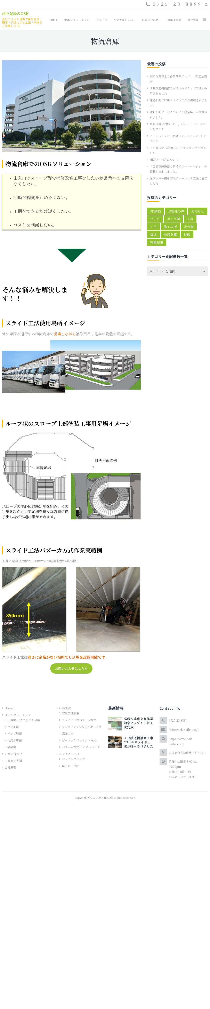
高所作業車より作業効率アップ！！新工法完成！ (138, 722)
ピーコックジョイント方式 (79, 740)
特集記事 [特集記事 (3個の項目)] (156, 242)
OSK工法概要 (70, 713)
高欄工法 (67, 733)
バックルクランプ (73, 759)
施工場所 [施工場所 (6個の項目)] (170, 226)
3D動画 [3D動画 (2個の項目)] (155, 211)
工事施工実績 (13, 761)
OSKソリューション (18, 715)
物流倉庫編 (14, 740)
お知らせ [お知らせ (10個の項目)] (197, 211)
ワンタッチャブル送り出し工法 (82, 727)
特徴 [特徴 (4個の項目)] (187, 234)
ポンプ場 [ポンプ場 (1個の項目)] (173, 219)
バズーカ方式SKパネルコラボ (81, 747)
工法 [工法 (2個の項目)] (153, 226)
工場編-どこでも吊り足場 (23, 720)
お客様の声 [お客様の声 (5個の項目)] (176, 211)
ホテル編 (13, 727)
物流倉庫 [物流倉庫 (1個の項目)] (170, 234)
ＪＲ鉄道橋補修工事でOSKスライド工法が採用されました (138, 742)
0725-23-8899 (178, 720)
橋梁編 (11, 747)
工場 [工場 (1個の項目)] (190, 219)
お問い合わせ (13, 754)
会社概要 (10, 767)
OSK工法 (65, 708)
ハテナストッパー (70, 754)
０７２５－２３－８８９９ (176, 4)
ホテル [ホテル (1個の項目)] (155, 219)
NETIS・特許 (70, 766)
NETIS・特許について (164, 160)
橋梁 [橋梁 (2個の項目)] (153, 234)
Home (9, 708)
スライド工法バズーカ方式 (79, 720)
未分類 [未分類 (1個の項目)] (189, 226)
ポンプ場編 (14, 733)
